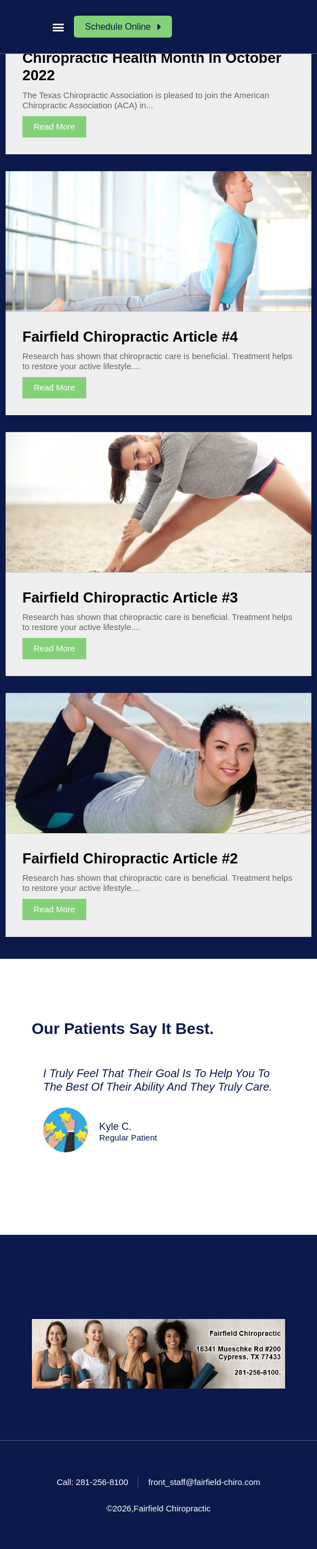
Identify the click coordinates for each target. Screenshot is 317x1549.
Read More (54, 126)
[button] (58, 26)
